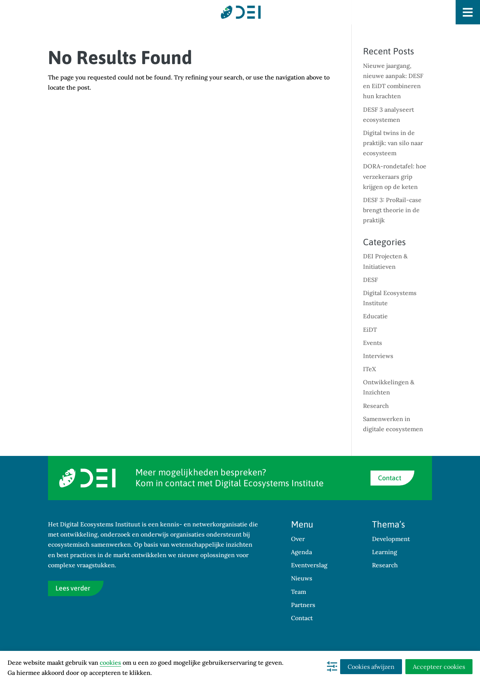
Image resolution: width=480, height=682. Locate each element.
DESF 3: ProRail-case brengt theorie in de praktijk (392, 210)
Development (391, 539)
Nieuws (301, 578)
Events (372, 342)
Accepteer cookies (439, 666)
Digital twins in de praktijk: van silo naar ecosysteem (393, 143)
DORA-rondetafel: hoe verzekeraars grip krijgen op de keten (394, 176)
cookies (110, 662)
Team (298, 591)
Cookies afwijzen (371, 666)
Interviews (378, 356)
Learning (384, 552)
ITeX (369, 369)
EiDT (370, 329)
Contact (389, 478)
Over (298, 539)
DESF (370, 279)
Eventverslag (309, 565)
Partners (303, 605)
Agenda (301, 552)
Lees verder (73, 588)
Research (376, 405)
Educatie (375, 316)
